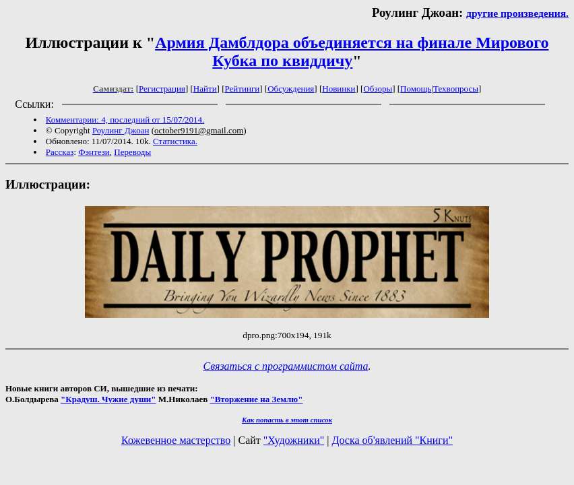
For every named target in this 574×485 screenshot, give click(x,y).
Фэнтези (94, 152)
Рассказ (60, 152)
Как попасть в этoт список (287, 420)
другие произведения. (517, 13)
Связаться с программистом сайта (286, 366)
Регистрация (162, 89)
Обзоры (377, 89)
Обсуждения (290, 89)
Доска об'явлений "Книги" (392, 440)
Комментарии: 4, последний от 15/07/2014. (125, 120)
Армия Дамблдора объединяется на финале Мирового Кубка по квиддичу (351, 51)
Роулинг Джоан (121, 130)
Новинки (338, 89)
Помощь (415, 89)
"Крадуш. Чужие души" (108, 399)
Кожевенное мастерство (175, 440)
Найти (205, 89)
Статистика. (175, 141)
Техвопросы (455, 89)
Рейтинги (242, 89)
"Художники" (293, 440)
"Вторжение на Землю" (256, 399)
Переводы (132, 152)
